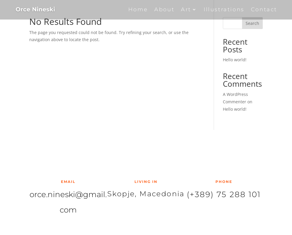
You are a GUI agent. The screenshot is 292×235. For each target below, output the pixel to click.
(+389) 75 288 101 (224, 194)
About (164, 9)
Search (252, 23)
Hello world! (234, 59)
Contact (264, 9)
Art (186, 9)
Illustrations (224, 9)
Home (138, 9)
